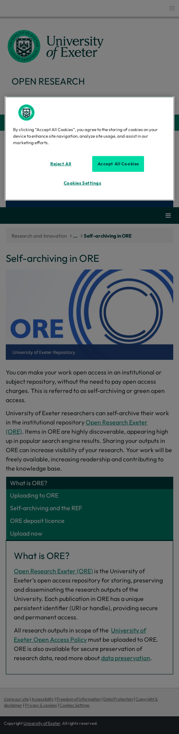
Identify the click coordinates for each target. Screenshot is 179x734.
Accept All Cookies (118, 163)
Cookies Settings (82, 183)
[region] (90, 149)
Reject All (60, 163)
